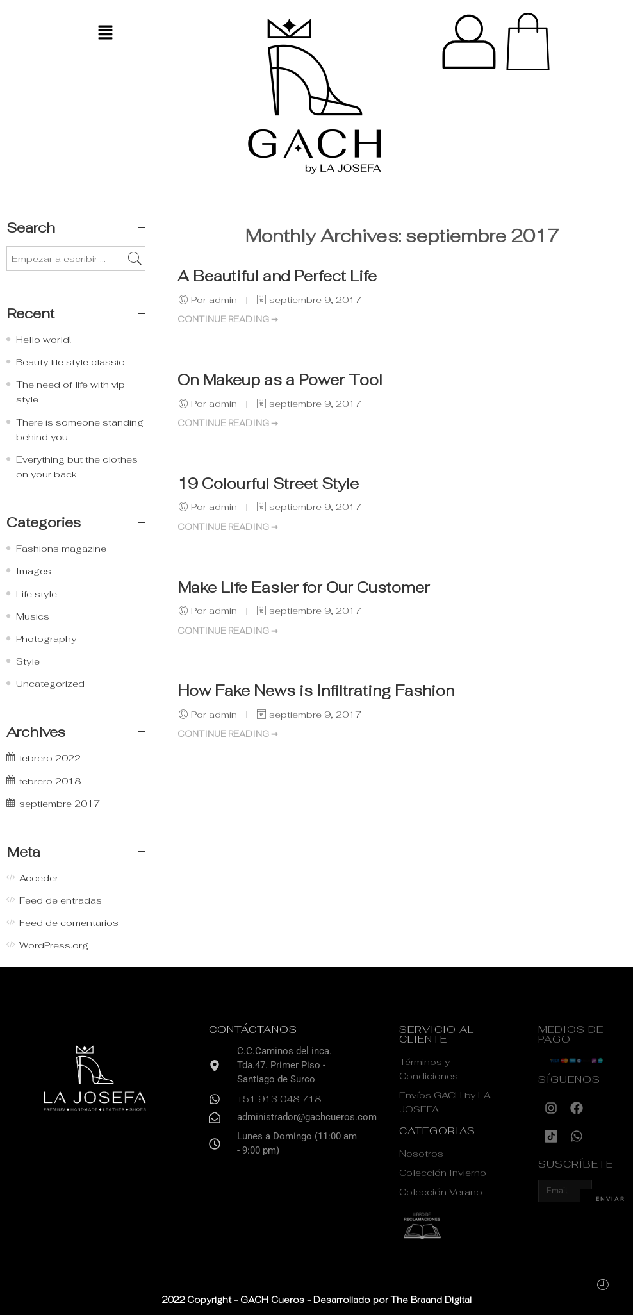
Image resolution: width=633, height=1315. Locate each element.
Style (28, 661)
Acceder (38, 878)
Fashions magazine (61, 548)
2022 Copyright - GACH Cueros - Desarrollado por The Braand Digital (316, 1299)
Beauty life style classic (70, 362)
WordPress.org (53, 945)
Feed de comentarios (69, 922)
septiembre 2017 (59, 803)
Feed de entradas (60, 900)
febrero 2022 (50, 758)
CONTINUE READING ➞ (227, 319)
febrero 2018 (50, 781)
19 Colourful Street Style (268, 483)
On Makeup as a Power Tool (279, 380)
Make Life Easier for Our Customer (303, 587)
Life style (36, 594)
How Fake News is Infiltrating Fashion (315, 690)
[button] (105, 33)
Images (33, 571)
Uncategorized (50, 683)
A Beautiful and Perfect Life (277, 276)
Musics (32, 616)
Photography (46, 639)
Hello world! (43, 339)
